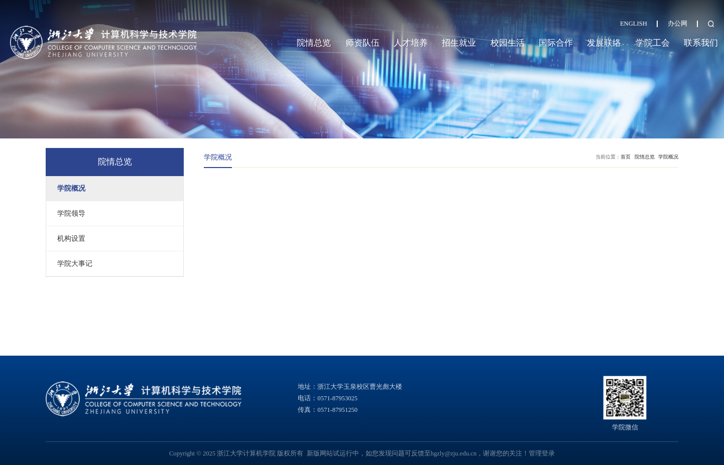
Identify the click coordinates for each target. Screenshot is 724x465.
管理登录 (542, 453)
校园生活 (508, 43)
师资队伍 (362, 43)
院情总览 (314, 43)
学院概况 (668, 157)
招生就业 (459, 43)
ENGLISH (633, 23)
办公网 (677, 23)
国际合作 (556, 43)
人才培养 (411, 43)
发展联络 (604, 43)
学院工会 (653, 43)
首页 (626, 157)
